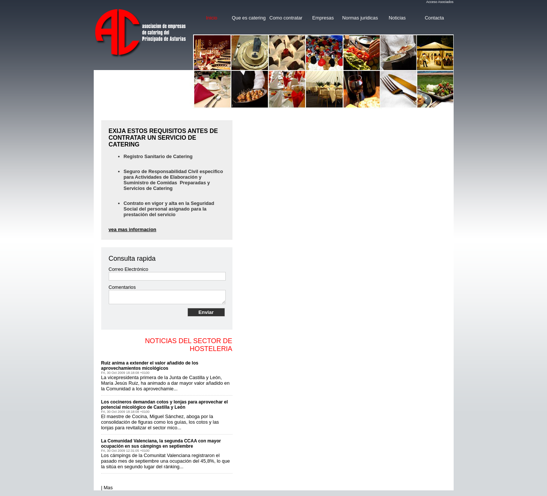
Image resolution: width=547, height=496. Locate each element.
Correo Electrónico (128, 269)
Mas (107, 487)
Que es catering (248, 18)
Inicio (211, 18)
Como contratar (285, 18)
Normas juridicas (360, 18)
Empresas (323, 18)
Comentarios (122, 287)
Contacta (434, 18)
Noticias (397, 18)
